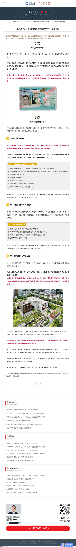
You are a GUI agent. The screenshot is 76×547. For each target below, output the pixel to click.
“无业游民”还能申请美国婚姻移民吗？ (18, 482)
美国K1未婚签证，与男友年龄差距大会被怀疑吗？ (22, 485)
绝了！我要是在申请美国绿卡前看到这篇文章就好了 (22, 492)
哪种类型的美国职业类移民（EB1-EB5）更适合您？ (23, 443)
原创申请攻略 (38, 21)
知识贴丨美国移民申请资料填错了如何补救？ (20, 479)
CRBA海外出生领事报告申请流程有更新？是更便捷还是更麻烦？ (26, 413)
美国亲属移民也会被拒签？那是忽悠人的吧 (20, 457)
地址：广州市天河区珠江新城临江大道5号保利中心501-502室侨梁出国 (38, 543)
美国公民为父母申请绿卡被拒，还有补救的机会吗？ (22, 450)
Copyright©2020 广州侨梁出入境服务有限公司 (32, 541)
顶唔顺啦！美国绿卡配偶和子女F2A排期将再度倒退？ (23, 409)
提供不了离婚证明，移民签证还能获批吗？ (20, 428)
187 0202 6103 (38, 528)
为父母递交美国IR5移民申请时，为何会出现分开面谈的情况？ (26, 424)
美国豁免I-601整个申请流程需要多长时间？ (20, 460)
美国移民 (29, 21)
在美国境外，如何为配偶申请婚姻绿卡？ (54, 21)
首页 (24, 21)
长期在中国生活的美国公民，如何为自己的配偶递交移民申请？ (26, 417)
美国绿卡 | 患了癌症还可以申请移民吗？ (19, 420)
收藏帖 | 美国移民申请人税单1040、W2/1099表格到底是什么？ (26, 475)
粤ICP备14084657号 (50, 541)
